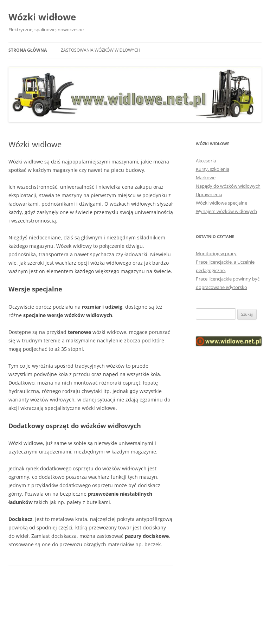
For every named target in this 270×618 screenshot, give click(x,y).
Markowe (206, 177)
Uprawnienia (209, 194)
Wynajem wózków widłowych (226, 211)
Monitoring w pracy (216, 253)
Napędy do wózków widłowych (228, 186)
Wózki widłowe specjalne (221, 203)
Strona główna (27, 50)
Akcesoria (206, 160)
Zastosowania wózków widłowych (100, 50)
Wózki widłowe (42, 17)
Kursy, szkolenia (212, 169)
